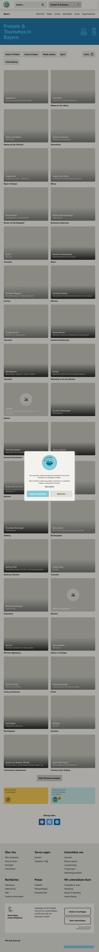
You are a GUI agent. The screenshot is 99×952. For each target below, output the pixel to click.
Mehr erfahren (49, 486)
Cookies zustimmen (37, 494)
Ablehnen (61, 494)
